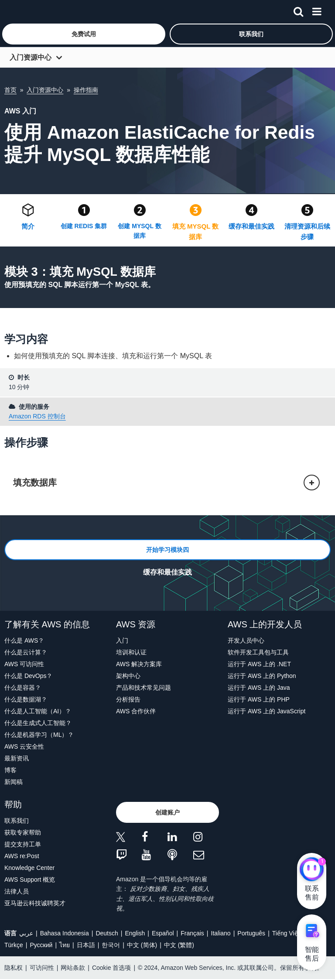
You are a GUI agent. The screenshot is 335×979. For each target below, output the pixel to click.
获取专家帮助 (22, 832)
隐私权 (13, 967)
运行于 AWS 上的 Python (262, 675)
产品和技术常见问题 (143, 687)
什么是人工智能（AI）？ (37, 711)
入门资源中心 (30, 57)
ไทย (64, 944)
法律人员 (16, 891)
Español (163, 933)
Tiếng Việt (286, 933)
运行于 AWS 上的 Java (259, 687)
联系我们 (16, 820)
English (135, 933)
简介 (27, 226)
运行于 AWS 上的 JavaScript (266, 711)
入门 (122, 640)
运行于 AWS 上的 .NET (259, 664)
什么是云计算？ (25, 652)
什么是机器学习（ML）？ (39, 734)
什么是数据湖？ (25, 699)
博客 (10, 770)
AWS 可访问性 (24, 664)
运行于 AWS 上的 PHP (259, 699)
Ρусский (41, 944)
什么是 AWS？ (24, 640)
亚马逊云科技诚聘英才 (34, 903)
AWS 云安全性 (24, 746)
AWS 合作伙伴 (136, 711)
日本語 (86, 944)
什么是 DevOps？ (28, 675)
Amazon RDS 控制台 (37, 416)
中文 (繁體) (179, 944)
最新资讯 (16, 758)
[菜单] (317, 10)
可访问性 (42, 967)
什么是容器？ (22, 687)
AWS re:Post (21, 855)
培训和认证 (131, 652)
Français (192, 933)
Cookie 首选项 (111, 967)
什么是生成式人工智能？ (38, 722)
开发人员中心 (246, 640)
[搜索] (298, 10)
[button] (83, 34)
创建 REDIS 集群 (84, 225)
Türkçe (13, 944)
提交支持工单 (22, 844)
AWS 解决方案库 (139, 664)
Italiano (221, 933)
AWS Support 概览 (29, 879)
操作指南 (86, 89)
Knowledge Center (29, 867)
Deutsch (107, 933)
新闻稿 (13, 781)
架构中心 (128, 675)
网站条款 (73, 967)
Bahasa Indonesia (64, 933)
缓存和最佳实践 (251, 226)
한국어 (111, 944)
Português (251, 933)
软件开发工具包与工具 (258, 652)
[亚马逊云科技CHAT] (311, 870)
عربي (26, 933)
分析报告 (128, 699)
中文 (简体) (142, 944)
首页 (10, 89)
